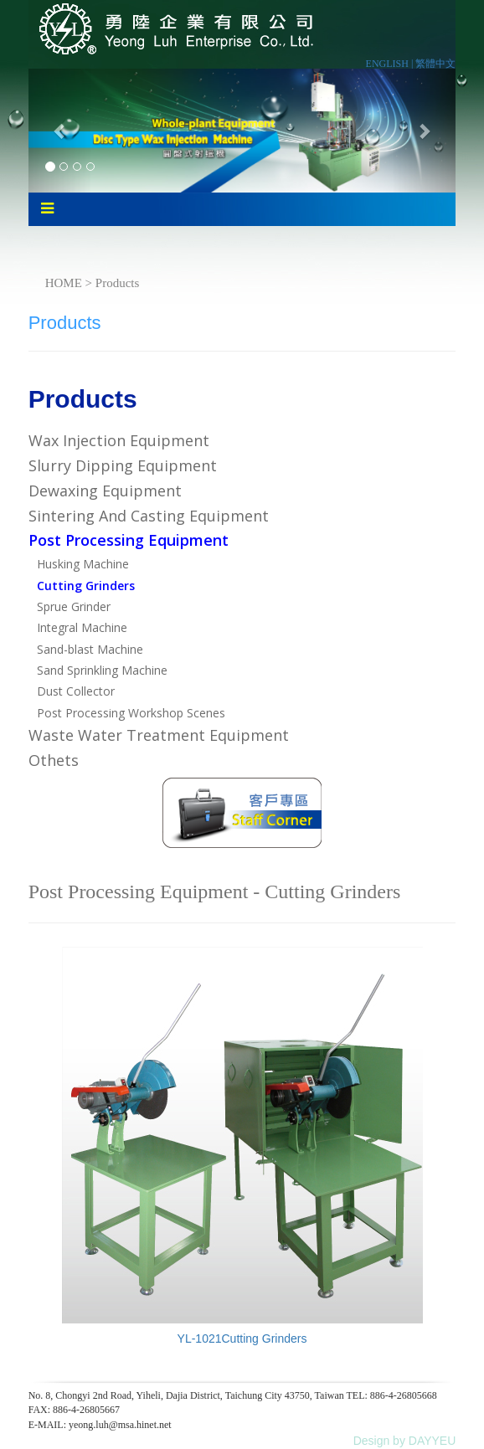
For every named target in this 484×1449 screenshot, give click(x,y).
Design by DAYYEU (404, 1440)
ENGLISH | (391, 63)
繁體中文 (435, 63)
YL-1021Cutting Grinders (242, 1338)
